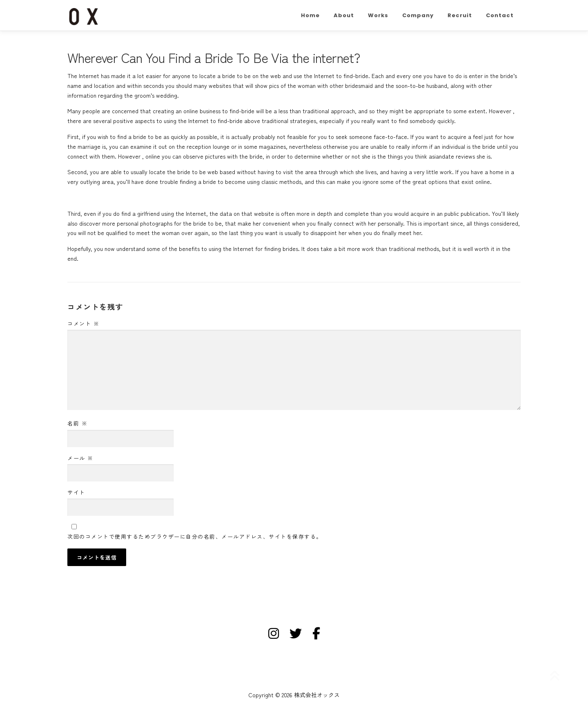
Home (310, 15)
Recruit (460, 15)
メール (80, 458)
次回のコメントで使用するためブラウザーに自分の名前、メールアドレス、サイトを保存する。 (194, 536)
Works (378, 15)
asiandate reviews (452, 156)
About (344, 15)
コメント (83, 323)
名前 (77, 423)
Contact (500, 15)
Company (418, 15)
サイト (76, 492)
